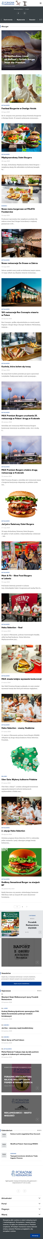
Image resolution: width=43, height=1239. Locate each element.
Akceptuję (35, 1235)
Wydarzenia (21, 20)
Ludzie (5, 1008)
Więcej (32, 918)
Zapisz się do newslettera (21, 983)
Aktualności (7, 1049)
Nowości (32, 20)
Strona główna (18, 9)
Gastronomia (8, 20)
